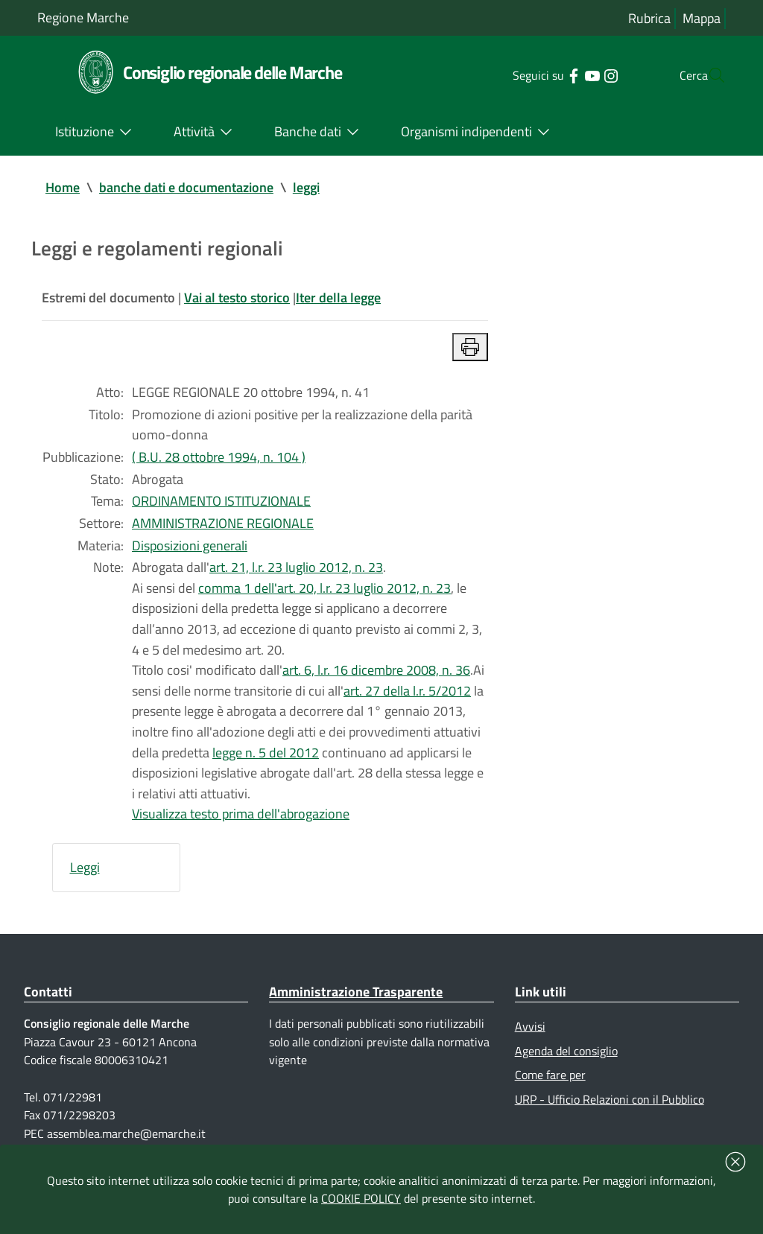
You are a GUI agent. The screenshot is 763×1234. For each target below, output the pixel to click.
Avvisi (530, 1034)
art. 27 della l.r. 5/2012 (407, 696)
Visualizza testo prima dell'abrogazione (240, 821)
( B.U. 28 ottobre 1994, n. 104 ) (218, 459)
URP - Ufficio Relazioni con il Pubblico (609, 1107)
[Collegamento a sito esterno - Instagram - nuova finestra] (581, 74)
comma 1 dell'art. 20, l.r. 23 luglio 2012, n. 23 (324, 592)
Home (62, 187)
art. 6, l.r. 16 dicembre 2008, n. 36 (376, 675)
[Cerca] (708, 75)
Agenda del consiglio (566, 1058)
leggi (306, 187)
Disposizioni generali (189, 548)
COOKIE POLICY (361, 1198)
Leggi (85, 875)
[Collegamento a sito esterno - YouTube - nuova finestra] (562, 74)
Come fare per (550, 1083)
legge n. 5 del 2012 (265, 758)
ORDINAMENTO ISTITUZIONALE (221, 504)
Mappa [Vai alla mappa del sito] (702, 18)
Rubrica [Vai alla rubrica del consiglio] (649, 18)
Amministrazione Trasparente (356, 999)
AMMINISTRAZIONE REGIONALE (223, 526)
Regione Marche (83, 17)
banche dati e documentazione (186, 187)
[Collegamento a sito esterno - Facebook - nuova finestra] (543, 74)
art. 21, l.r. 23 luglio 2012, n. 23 (296, 571)
